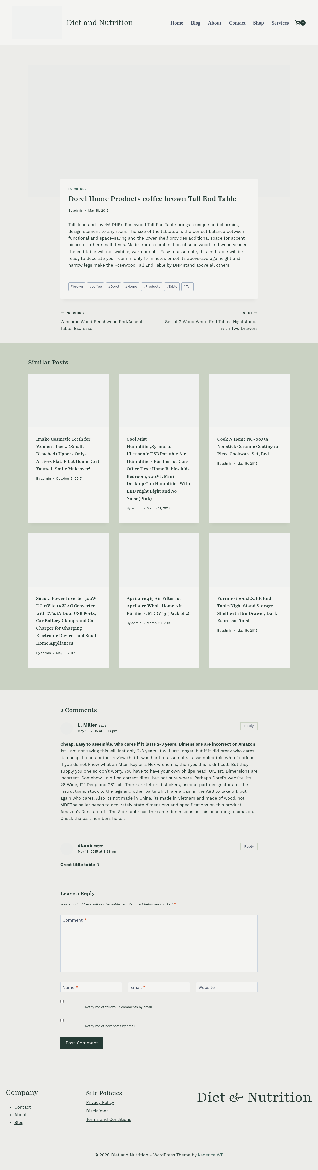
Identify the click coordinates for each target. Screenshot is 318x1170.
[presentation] (68, 400)
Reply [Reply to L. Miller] (249, 726)
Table (171, 286)
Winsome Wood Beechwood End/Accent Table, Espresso (107, 320)
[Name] (91, 987)
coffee (95, 286)
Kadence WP (210, 1154)
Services (280, 23)
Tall (188, 286)
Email (138, 987)
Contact (237, 23)
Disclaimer (97, 1110)
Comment (75, 920)
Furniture (77, 189)
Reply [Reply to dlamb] (249, 846)
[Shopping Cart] (300, 23)
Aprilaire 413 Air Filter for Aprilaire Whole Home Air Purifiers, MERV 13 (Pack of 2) (158, 605)
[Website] (227, 987)
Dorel (113, 286)
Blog (195, 23)
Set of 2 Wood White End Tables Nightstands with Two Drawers (210, 320)
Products (151, 286)
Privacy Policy (100, 1102)
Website (206, 987)
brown (77, 286)
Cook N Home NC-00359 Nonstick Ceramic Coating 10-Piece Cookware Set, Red (248, 446)
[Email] (159, 987)
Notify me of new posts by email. (110, 1026)
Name (71, 987)
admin (78, 210)
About (214, 23)
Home (176, 23)
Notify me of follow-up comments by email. (119, 1007)
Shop (258, 23)
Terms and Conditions (108, 1119)
